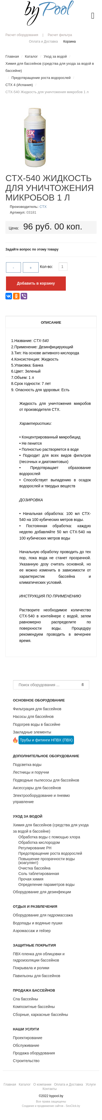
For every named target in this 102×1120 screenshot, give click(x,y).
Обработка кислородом (39, 842)
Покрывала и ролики (31, 968)
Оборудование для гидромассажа (43, 915)
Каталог (25, 1084)
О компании (42, 1084)
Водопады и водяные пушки (38, 923)
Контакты (50, 1089)
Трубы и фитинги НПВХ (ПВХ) (46, 740)
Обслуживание (26, 1045)
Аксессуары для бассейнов (37, 788)
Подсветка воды (27, 764)
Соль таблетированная (38, 873)
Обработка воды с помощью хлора (49, 837)
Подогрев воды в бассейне (36, 724)
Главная (10, 1084)
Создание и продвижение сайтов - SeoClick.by (51, 1105)
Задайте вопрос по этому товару (31, 249)
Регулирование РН (35, 848)
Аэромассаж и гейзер (32, 931)
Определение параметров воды (46, 884)
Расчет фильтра (60, 35)
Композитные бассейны (34, 1006)
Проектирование (27, 1038)
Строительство (26, 1061)
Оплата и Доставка (43, 41)
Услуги (91, 1084)
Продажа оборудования (34, 1053)
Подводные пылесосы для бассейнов (46, 780)
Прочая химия (31, 879)
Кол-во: (47, 266)
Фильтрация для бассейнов (37, 709)
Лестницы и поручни (31, 772)
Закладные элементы (32, 732)
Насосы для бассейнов (33, 716)
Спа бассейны (25, 999)
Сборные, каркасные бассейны (40, 1014)
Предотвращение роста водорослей (50, 853)
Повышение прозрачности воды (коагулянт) (46, 861)
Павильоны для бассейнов (36, 976)
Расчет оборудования (21, 35)
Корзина (69, 41)
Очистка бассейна (34, 868)
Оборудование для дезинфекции (42, 892)
